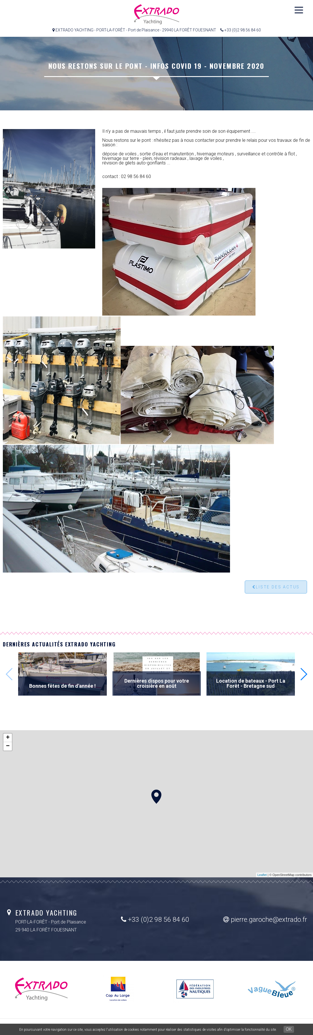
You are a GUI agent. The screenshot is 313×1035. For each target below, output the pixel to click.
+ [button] (8, 738)
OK (289, 1029)
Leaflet (262, 875)
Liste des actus (276, 587)
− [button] (8, 746)
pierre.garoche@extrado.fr (265, 919)
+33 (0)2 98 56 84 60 (155, 919)
